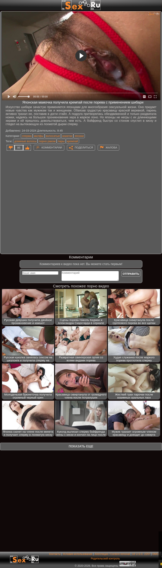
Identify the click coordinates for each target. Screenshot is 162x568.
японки (79, 135)
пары (61, 141)
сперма (27, 135)
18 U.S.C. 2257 (141, 553)
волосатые (53, 135)
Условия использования (77, 553)
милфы (39, 135)
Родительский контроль (105, 558)
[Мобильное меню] (3, 5)
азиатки (67, 135)
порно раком (47, 141)
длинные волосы (25, 141)
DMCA (156, 553)
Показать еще (81, 446)
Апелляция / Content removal (112, 553)
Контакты (54, 553)
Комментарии (51, 147)
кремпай (72, 141)
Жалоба (111, 147)
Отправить (131, 273)
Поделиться (84, 147)
